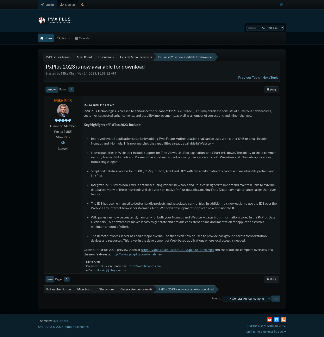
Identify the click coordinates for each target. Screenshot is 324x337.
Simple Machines (77, 327)
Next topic (270, 77)
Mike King (63, 100)
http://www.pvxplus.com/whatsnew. (137, 254)
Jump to (216, 298)
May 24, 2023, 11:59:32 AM (99, 105)
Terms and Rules (263, 331)
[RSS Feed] (283, 319)
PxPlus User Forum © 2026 (266, 326)
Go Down (52, 89)
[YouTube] (269, 319)
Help (247, 331)
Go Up (50, 279)
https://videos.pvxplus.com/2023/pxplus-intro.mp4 (177, 250)
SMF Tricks (60, 321)
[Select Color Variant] (281, 4)
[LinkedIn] (276, 319)
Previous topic (249, 77)
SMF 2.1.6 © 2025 (50, 327)
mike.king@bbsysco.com (110, 270)
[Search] (263, 28)
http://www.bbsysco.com (145, 266)
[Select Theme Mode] (82, 4)
